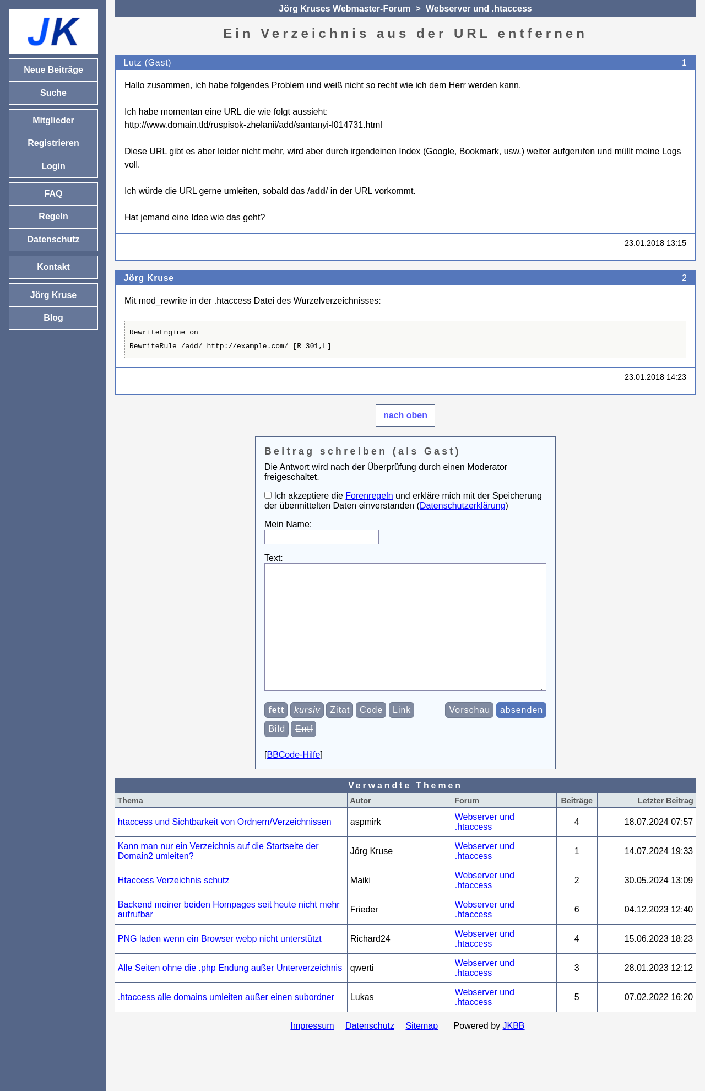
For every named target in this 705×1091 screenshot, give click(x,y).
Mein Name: (288, 524)
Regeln (53, 216)
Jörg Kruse (148, 278)
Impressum (312, 1050)
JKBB (514, 1050)
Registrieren (53, 143)
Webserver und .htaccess (479, 8)
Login (53, 166)
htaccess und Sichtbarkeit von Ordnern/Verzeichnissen (225, 846)
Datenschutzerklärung (463, 505)
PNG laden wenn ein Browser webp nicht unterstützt (220, 963)
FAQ (54, 193)
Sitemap (421, 1050)
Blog (53, 317)
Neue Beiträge (53, 69)
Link (402, 734)
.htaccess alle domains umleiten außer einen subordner (226, 1022)
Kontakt (53, 267)
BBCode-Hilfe (293, 779)
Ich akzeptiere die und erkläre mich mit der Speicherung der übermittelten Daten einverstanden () (403, 500)
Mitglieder (53, 120)
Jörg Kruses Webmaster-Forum (344, 8)
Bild (276, 753)
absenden (521, 734)
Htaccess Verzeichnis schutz (174, 905)
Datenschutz (369, 1050)
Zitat (340, 734)
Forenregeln (369, 495)
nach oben (405, 415)
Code (371, 734)
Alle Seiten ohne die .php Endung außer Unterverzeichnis (230, 992)
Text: (273, 558)
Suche (53, 93)
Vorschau (470, 734)
